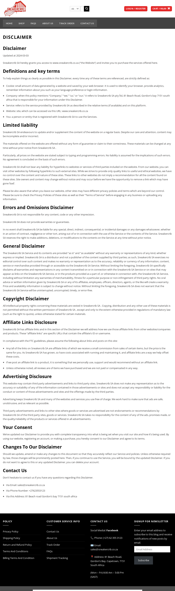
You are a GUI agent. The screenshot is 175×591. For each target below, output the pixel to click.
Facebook (112, 530)
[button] (135, 9)
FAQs (33, 23)
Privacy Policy (10, 531)
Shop (22, 23)
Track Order (66, 23)
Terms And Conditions (15, 551)
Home (9, 23)
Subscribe (143, 560)
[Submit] (87, 9)
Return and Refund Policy (17, 544)
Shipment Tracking (57, 558)
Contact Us (87, 23)
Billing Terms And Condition (18, 558)
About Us (47, 23)
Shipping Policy (11, 538)
